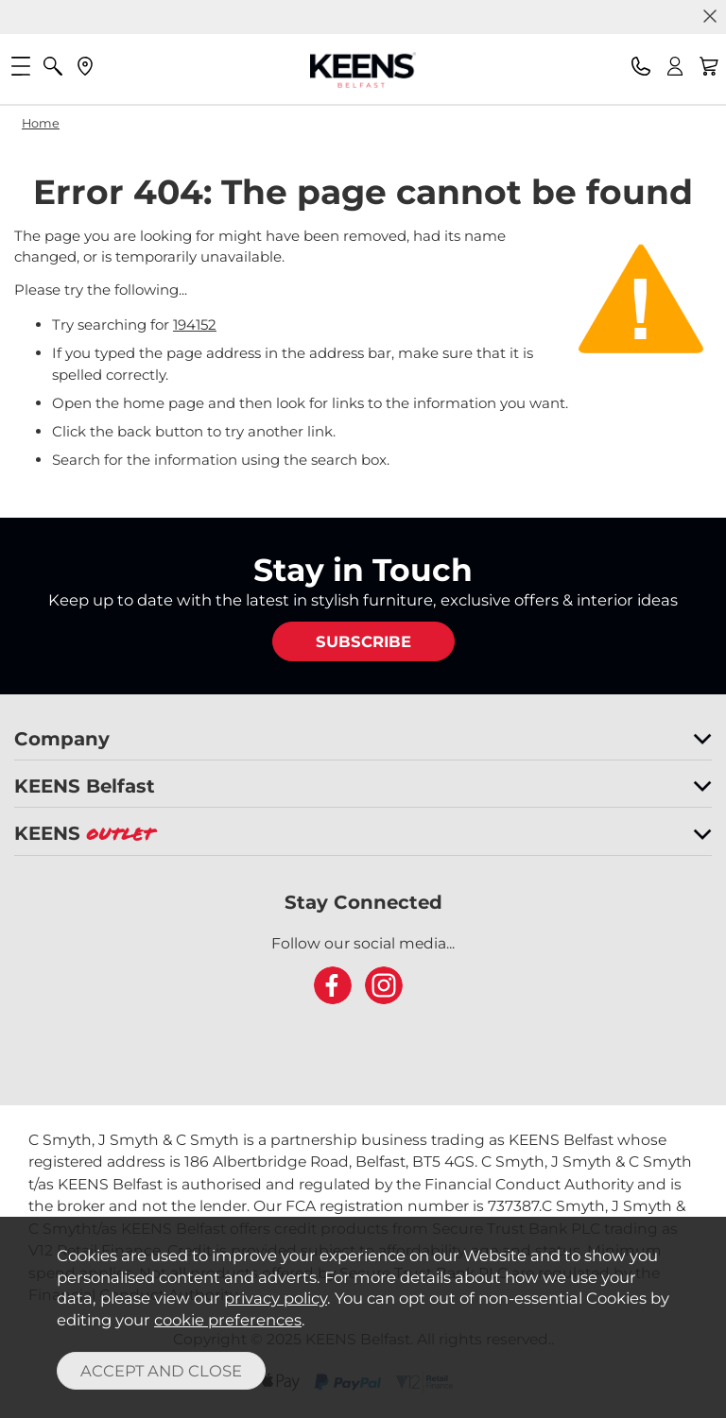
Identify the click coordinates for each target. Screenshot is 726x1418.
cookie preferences (228, 1319)
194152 (194, 324)
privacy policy (275, 1298)
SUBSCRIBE (363, 641)
